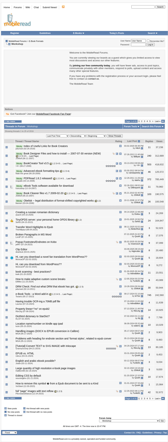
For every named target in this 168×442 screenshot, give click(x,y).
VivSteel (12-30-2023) (25, 386)
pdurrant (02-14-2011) (25, 289)
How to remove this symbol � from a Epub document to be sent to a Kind (57, 383)
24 (149, 220)
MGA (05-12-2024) (24, 341)
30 (149, 287)
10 (149, 324)
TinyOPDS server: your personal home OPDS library (45, 219)
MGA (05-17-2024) (24, 334)
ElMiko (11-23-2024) (25, 282)
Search (153, 33)
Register (14, 33)
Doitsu (137, 214)
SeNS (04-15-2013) (24, 222)
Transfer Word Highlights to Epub (34, 227)
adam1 (137, 326)
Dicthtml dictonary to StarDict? (33, 316)
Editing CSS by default (28, 375)
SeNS (137, 222)
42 (149, 392)
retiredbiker (135, 274)
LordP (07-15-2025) (24, 237)
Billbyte (137, 157)
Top (165, 432)
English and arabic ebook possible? (35, 360)
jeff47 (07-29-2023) (24, 244)
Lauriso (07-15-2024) (25, 304)
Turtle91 (136, 281)
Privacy (157, 432)
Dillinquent (135, 188)
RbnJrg (137, 311)
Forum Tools (130, 126)
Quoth (137, 236)
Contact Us (129, 432)
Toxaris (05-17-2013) (25, 296)
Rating (118, 141)
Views (159, 141)
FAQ (138, 432)
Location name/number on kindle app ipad (39, 323)
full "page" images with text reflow (34, 391)
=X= (138, 165)
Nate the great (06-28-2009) (28, 173)
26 (149, 201)
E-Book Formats (36, 41)
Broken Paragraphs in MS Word (33, 234)
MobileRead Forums (18, 41)
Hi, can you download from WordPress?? (39, 264)
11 (149, 147)
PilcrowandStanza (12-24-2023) (30, 394)
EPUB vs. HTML (25, 353)
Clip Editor (21, 249)
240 (149, 155)
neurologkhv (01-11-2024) (27, 378)
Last (157, 121)
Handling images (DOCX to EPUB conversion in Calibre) (47, 331)
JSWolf (137, 195)
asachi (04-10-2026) (24, 215)
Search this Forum (151, 126)
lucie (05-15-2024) (24, 326)
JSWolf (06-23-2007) (25, 196)
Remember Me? (155, 41)
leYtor (137, 296)
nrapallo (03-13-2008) (25, 181)
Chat (36, 7)
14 (149, 310)
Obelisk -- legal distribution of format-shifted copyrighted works (59, 200)
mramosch (135, 244)
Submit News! (50, 7)
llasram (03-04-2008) (25, 203)
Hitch (138, 148)
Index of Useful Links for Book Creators (46, 146)
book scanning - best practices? (33, 271)
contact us (93, 78)
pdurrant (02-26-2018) (25, 149)
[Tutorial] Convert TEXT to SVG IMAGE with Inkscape (46, 346)
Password (125, 44)
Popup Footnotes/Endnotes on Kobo (36, 241)
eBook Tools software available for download (49, 185)
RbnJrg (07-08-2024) (25, 311)
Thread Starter (31, 141)
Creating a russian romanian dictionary (37, 212)
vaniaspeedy (134, 173)
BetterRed (135, 229)
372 (149, 179)
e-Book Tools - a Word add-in (32, 293)
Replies (149, 141)
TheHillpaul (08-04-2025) (27, 230)
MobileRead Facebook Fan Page (53, 114)
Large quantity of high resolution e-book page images (45, 368)
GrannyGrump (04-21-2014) (28, 348)
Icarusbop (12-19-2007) (26, 188)
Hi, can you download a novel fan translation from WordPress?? (51, 256)
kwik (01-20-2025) (24, 274)
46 (149, 172)
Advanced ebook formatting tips (41, 170)
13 (149, 347)
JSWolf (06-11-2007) (25, 158)
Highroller (136, 251)
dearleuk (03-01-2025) (25, 252)
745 (149, 295)
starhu (137, 180)
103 (149, 194)
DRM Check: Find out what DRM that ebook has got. (45, 286)
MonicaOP (135, 266)
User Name (126, 41)
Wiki (28, 7)
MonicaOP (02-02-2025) (26, 259)
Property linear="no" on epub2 (32, 308)
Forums (18, 7)
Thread (18, 141)
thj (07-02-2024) (23, 319)
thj (139, 318)
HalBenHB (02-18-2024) (26, 371)
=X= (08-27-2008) (23, 166)
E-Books (78, 33)
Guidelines (45, 33)
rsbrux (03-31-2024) (24, 356)
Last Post (132, 141)
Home (7, 7)
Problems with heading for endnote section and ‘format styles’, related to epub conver (63, 338)
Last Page (33, 156)
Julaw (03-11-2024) (24, 363)
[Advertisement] (36, 76)
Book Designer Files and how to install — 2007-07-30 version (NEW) (62, 153)
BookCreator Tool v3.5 (36, 163)
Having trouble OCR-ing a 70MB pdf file (38, 301)
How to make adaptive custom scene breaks (40, 279)
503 (149, 164)
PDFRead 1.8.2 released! (38, 178)
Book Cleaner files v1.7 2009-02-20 (43, 193)
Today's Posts (116, 33)
